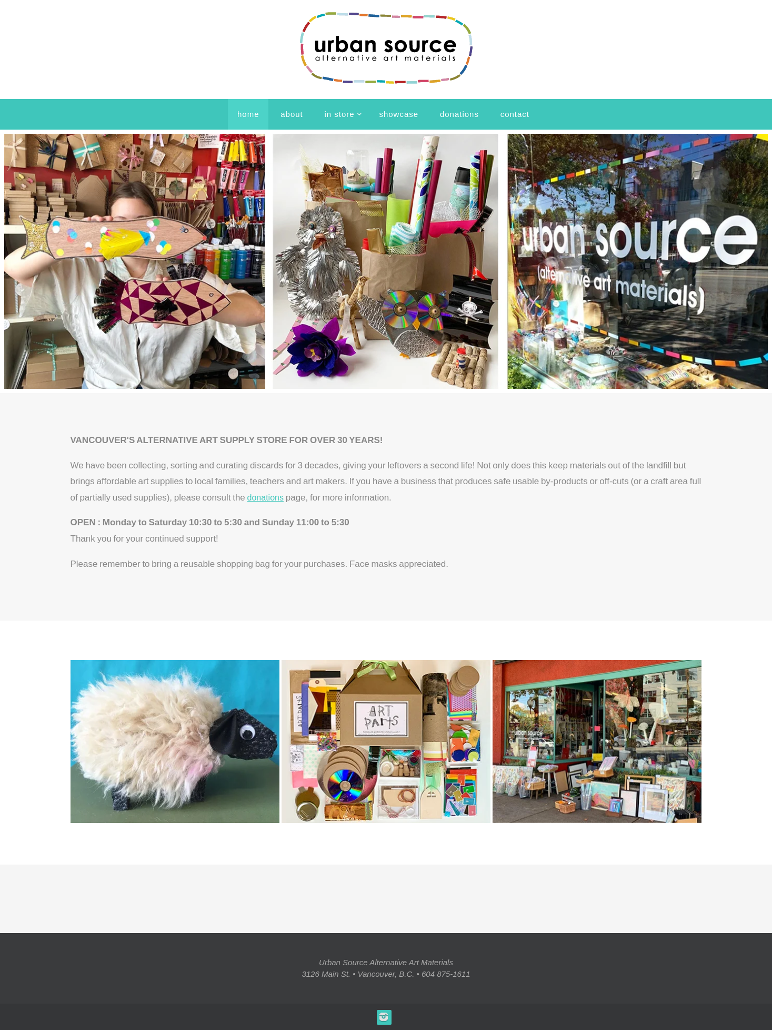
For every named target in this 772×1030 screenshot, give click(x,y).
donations (266, 498)
